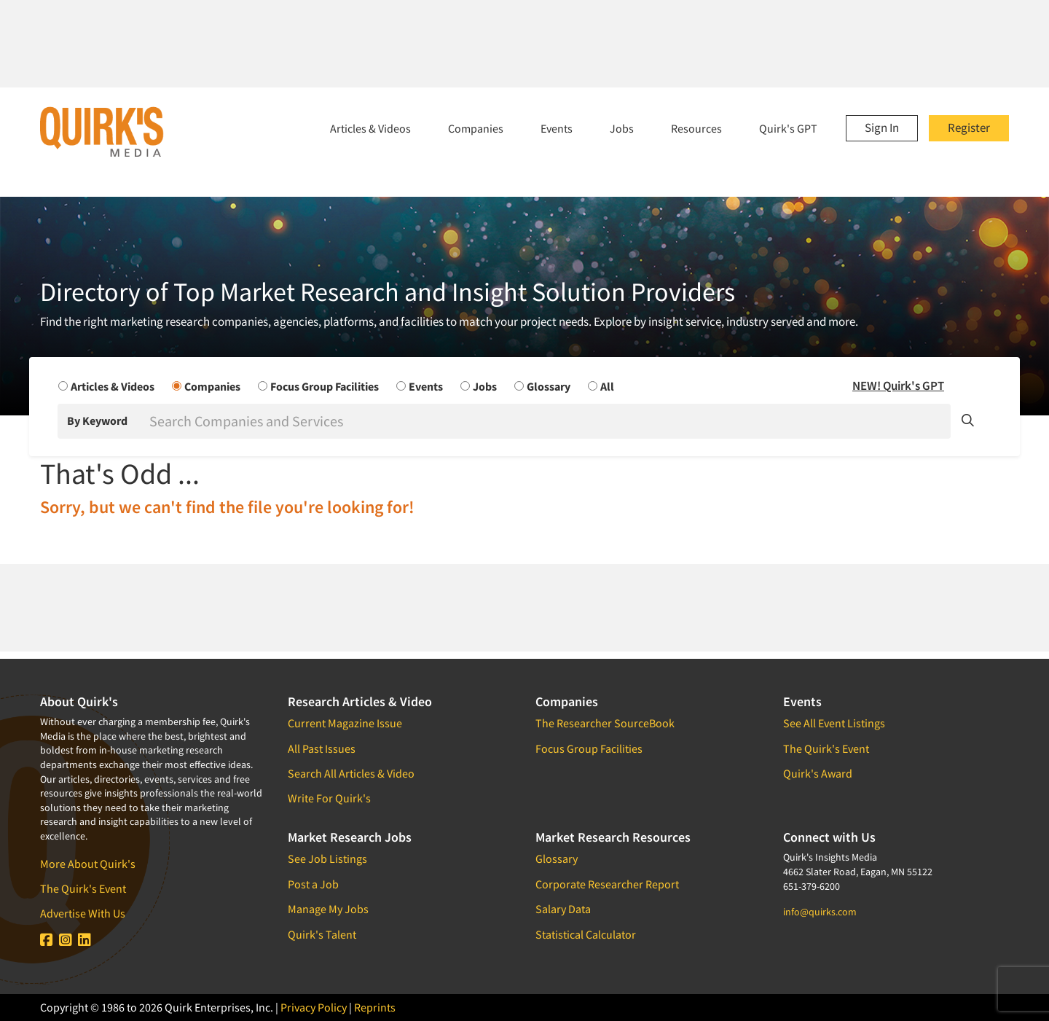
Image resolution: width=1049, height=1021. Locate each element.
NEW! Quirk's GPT (898, 386)
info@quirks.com (820, 911)
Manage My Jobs (328, 908)
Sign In (882, 128)
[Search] (548, 421)
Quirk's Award (817, 773)
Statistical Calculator (585, 934)
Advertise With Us (82, 913)
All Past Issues (321, 748)
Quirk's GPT (788, 128)
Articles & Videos (370, 128)
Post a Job (313, 884)
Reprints (375, 1007)
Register (969, 128)
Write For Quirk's (329, 798)
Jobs (622, 128)
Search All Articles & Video (351, 773)
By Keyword (97, 420)
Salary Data (563, 908)
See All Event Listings (834, 723)
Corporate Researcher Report (607, 884)
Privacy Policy (313, 1007)
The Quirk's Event (83, 888)
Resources (696, 128)
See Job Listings (327, 858)
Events (557, 128)
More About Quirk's (87, 863)
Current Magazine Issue (345, 723)
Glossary (556, 858)
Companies (475, 128)
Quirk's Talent (322, 934)
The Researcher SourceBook (605, 723)
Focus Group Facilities (589, 748)
